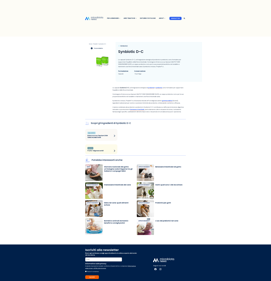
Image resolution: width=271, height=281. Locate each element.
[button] (184, 18)
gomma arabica (167, 101)
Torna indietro (97, 48)
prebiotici (159, 88)
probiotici (151, 88)
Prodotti (95, 44)
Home (90, 44)
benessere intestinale (137, 109)
